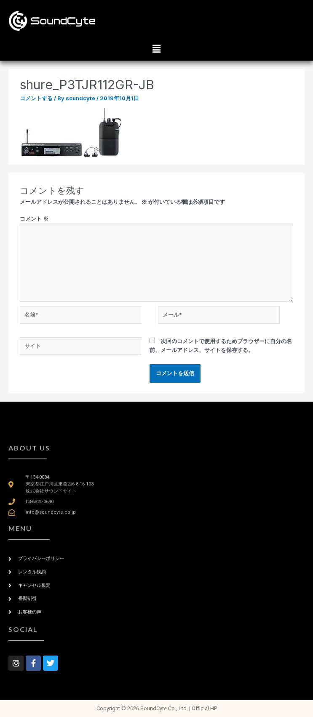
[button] (156, 48)
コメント (34, 219)
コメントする (36, 98)
